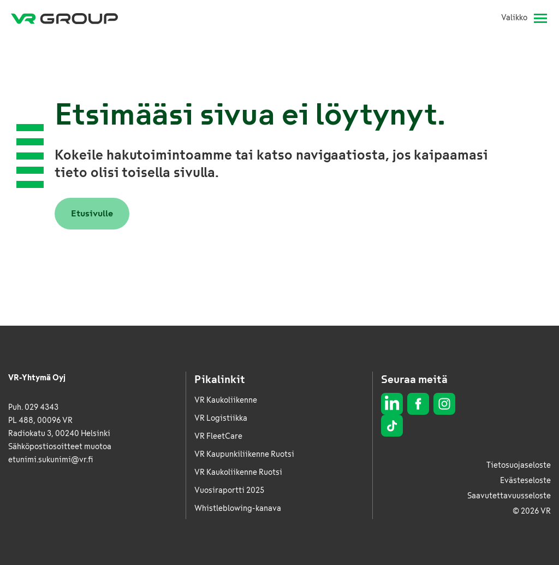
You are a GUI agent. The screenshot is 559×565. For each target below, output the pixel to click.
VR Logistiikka (220, 418)
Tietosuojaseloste (518, 465)
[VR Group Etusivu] (64, 18)
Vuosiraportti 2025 (229, 490)
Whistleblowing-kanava (237, 508)
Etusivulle (92, 213)
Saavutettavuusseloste (509, 496)
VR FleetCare (218, 436)
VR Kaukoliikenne (225, 400)
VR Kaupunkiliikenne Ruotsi (244, 454)
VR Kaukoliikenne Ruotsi (238, 472)
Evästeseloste (525, 480)
